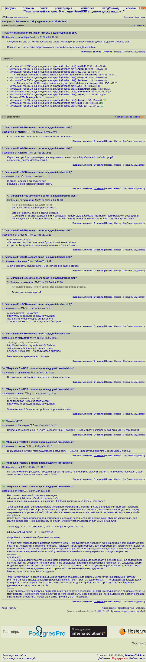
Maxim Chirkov (135, 655)
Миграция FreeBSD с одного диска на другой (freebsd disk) (43, 66)
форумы (10, 8)
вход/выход (110, 8)
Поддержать (120, 658)
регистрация (63, 8)
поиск (43, 8)
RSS (142, 117)
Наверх (117, 141)
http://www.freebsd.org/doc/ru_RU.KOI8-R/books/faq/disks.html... (69, 450)
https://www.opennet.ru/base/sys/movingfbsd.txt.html (66, 47)
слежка (131, 8)
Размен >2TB (17, 97)
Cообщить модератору (134, 52)
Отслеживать (138, 26)
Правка (117, 52)
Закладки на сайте (14, 655)
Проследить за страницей (19, 658)
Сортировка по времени (127, 117)
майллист (87, 8)
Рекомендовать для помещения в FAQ (128, 611)
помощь (28, 8)
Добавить (104, 658)
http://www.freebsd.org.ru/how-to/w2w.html (31, 315)
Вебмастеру (137, 658)
